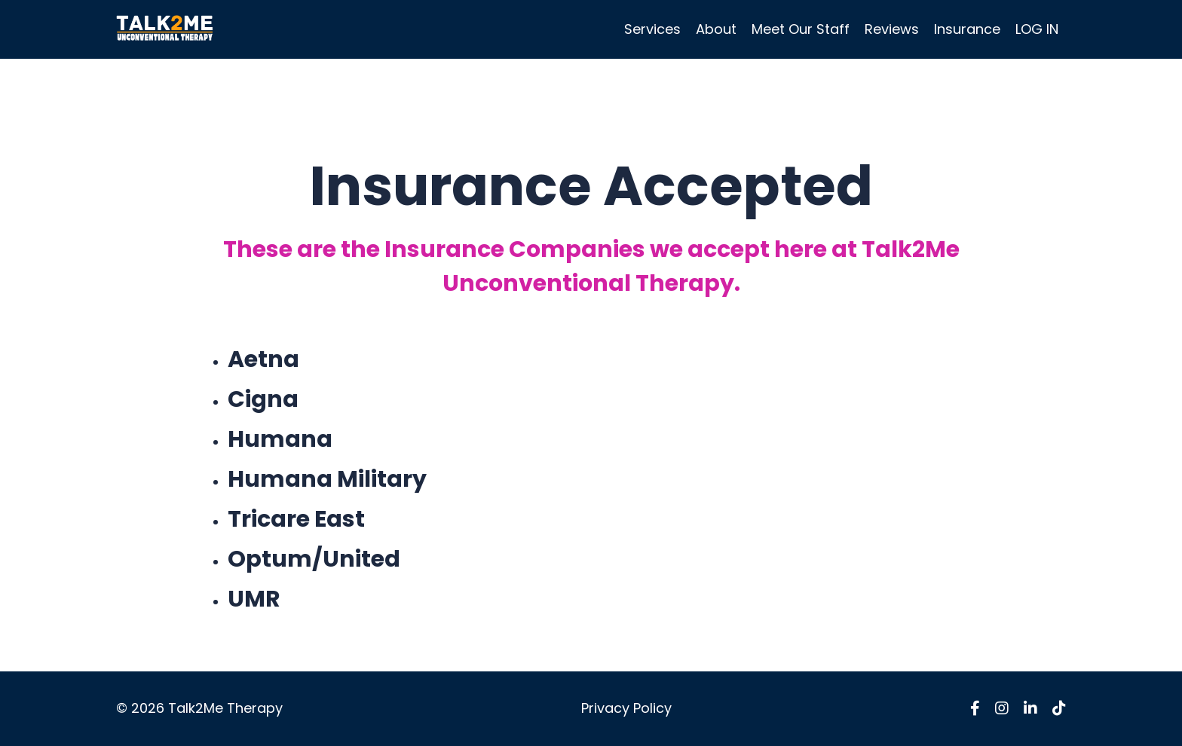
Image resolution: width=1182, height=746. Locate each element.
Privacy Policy (626, 708)
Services (652, 29)
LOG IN (1036, 29)
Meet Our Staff (801, 29)
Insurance (967, 29)
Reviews (892, 29)
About (716, 29)
